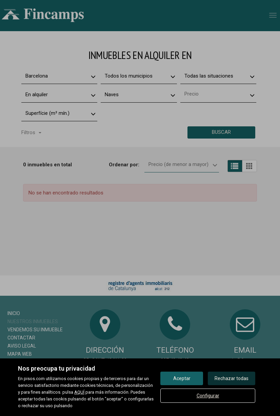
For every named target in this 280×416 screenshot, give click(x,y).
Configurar (208, 395)
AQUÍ (79, 392)
